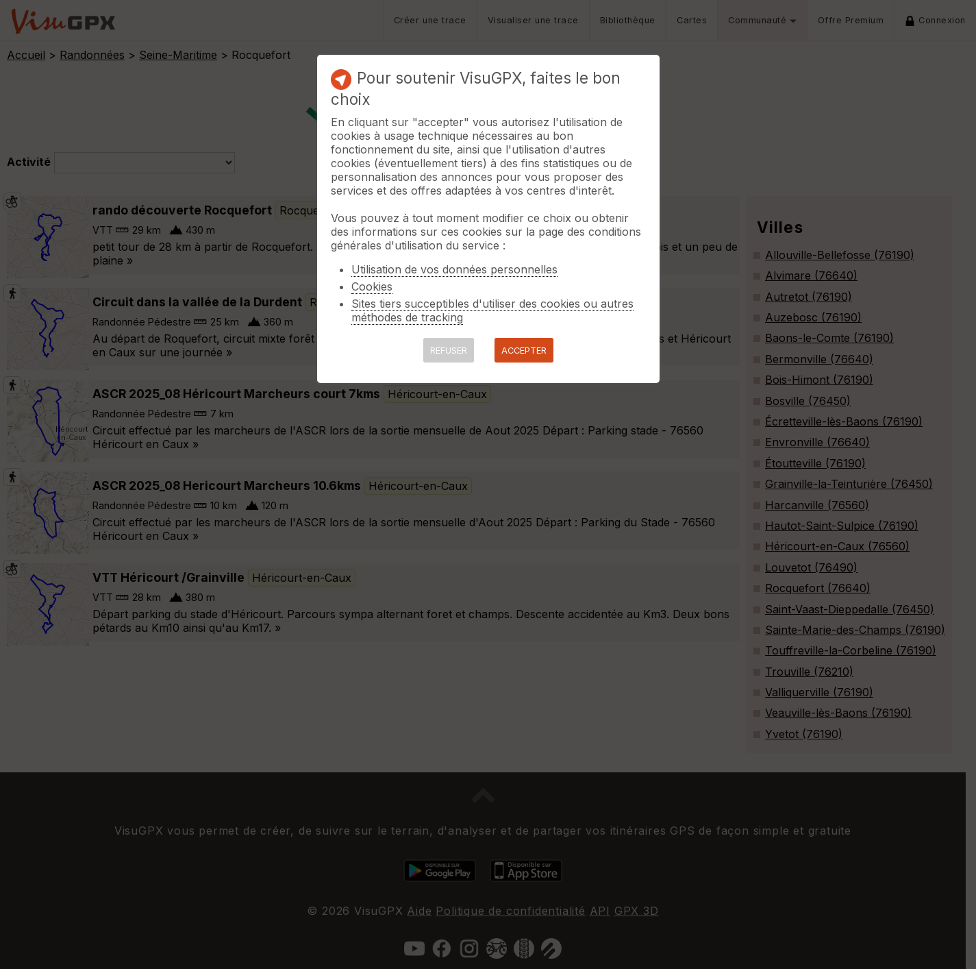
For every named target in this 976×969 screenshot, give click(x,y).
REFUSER (448, 350)
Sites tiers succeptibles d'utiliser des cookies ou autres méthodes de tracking (492, 310)
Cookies (371, 286)
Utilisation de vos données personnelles (454, 269)
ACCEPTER (524, 350)
